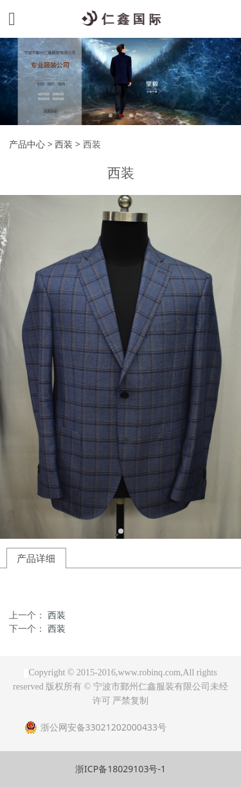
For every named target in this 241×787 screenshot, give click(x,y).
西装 (64, 144)
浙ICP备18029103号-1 (120, 769)
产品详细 (36, 558)
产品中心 (27, 144)
